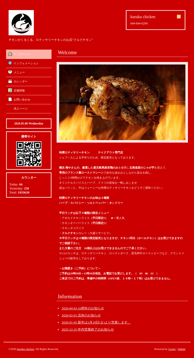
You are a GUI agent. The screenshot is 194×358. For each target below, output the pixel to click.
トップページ (22, 54)
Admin (181, 348)
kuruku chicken (25, 348)
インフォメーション (26, 63)
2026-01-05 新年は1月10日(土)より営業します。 (96, 322)
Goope (172, 348)
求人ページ (21, 108)
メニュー (19, 72)
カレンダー (21, 81)
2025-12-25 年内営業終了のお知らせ (88, 329)
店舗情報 (19, 90)
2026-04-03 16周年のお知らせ (83, 308)
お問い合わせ (22, 99)
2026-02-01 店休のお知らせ (81, 315)
